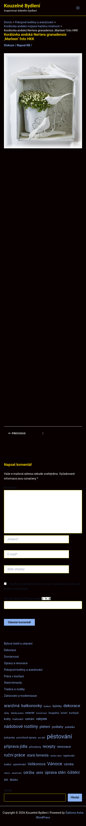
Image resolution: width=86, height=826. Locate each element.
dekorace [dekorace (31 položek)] (71, 705)
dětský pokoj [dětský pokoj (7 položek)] (17, 713)
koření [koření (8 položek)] (64, 713)
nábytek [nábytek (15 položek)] (41, 719)
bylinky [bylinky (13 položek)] (57, 706)
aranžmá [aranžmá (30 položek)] (12, 705)
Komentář (11, 487)
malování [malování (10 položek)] (17, 719)
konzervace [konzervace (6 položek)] (41, 713)
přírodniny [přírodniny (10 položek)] (35, 746)
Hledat (8, 790)
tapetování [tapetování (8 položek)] (69, 755)
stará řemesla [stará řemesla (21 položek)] (38, 755)
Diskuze (9, 45)
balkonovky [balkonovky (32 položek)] (31, 705)
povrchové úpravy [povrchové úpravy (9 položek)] (26, 737)
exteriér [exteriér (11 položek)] (29, 712)
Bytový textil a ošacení (18, 643)
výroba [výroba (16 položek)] (69, 764)
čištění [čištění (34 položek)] (73, 772)
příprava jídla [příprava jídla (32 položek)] (15, 746)
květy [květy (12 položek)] (7, 719)
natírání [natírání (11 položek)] (29, 719)
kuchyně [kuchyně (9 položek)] (74, 712)
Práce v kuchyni (14, 676)
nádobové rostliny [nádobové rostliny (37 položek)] (21, 726)
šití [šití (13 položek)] (6, 780)
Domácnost (11, 656)
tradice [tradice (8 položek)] (7, 764)
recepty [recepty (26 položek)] (49, 746)
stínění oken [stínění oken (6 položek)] (56, 756)
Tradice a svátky (14, 689)
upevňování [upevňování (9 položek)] (19, 764)
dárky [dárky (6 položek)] (6, 713)
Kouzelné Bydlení (22, 6)
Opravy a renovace (16, 663)
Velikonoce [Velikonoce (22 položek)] (37, 764)
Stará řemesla (13, 682)
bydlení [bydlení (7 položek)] (47, 706)
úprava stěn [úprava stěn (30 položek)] (55, 772)
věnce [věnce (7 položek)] (7, 773)
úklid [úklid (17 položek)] (39, 773)
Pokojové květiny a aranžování (23, 670)
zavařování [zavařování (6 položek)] (16, 773)
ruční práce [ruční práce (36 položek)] (14, 755)
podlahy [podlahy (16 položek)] (57, 727)
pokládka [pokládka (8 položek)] (70, 727)
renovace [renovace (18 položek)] (64, 747)
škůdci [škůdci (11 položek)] (14, 779)
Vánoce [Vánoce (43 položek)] (54, 763)
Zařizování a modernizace (20, 696)
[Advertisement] (43, 287)
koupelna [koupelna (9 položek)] (54, 712)
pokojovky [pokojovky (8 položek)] (9, 737)
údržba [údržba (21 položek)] (28, 772)
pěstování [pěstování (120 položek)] (59, 736)
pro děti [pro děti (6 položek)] (41, 737)
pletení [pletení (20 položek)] (45, 727)
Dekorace (10, 650)
